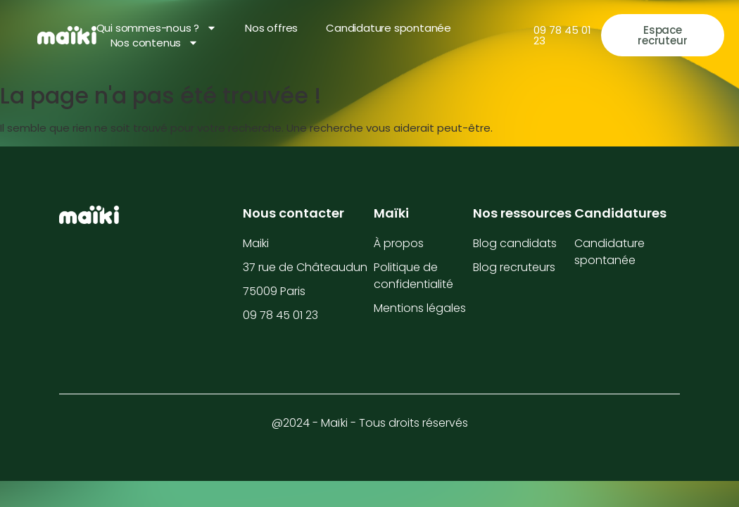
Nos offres (271, 27)
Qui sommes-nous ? (156, 27)
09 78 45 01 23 (562, 35)
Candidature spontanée (388, 27)
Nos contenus (154, 42)
